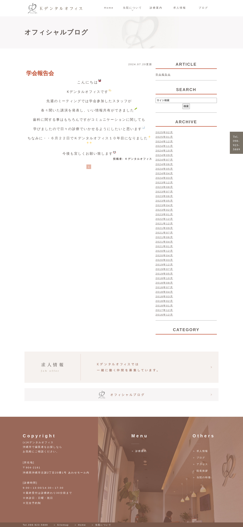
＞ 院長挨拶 (200, 470)
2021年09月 (164, 228)
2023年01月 (164, 214)
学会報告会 (40, 73)
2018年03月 (164, 296)
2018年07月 (164, 287)
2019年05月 (164, 273)
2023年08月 (164, 187)
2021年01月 (164, 246)
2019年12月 (164, 264)
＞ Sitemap (61, 525)
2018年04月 (164, 291)
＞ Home (80, 525)
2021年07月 (164, 232)
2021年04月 (164, 241)
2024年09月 (164, 155)
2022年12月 (164, 218)
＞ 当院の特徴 (202, 477)
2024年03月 (164, 177)
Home (109, 7)
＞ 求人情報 (200, 451)
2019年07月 (164, 269)
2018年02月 (164, 301)
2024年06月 (164, 164)
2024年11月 (164, 146)
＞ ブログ (199, 457)
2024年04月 (164, 173)
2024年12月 (164, 141)
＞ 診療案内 (139, 451)
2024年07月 (164, 159)
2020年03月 (164, 260)
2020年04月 (164, 255)
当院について (132, 7)
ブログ (203, 7)
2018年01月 (164, 305)
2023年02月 (164, 209)
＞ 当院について (101, 525)
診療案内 (156, 7)
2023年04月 (164, 205)
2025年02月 (164, 132)
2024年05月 (164, 168)
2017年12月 (164, 310)
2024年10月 (164, 150)
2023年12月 (164, 182)
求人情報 (179, 7)
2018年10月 (164, 278)
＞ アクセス (200, 464)
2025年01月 (164, 136)
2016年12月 (164, 314)
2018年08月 (164, 282)
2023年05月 (164, 200)
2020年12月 (164, 250)
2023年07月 (164, 191)
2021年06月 (164, 237)
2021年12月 (164, 223)
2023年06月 (164, 196)
